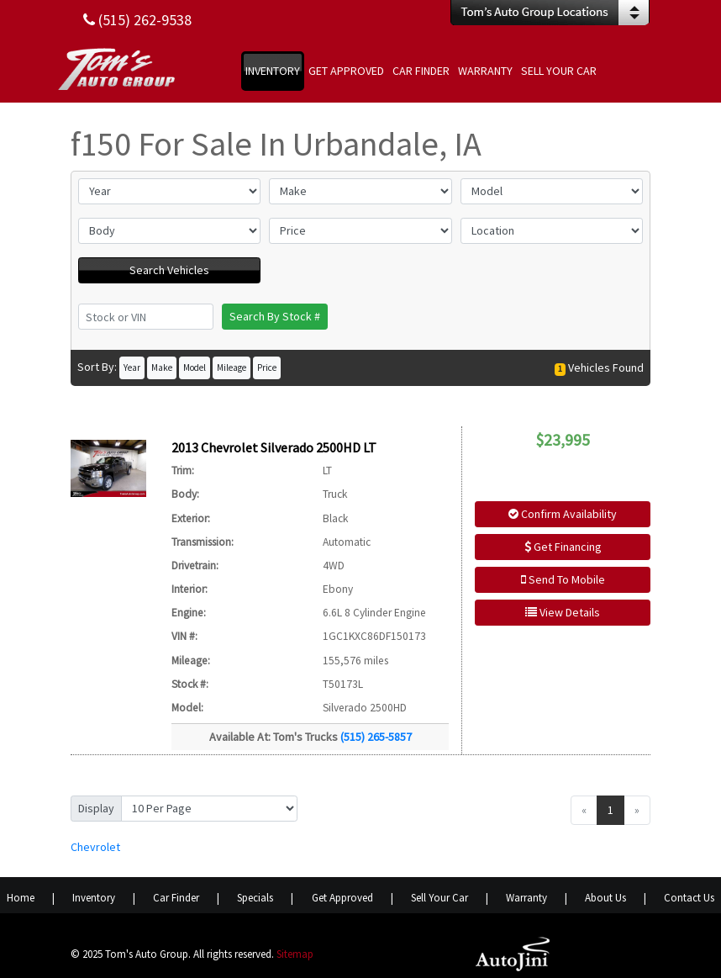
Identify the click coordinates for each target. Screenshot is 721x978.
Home (20, 898)
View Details (562, 612)
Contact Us (689, 898)
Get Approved (342, 898)
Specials (255, 898)
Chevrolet (95, 846)
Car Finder (176, 898)
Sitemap (294, 954)
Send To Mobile (563, 579)
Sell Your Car (439, 898)
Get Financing (563, 546)
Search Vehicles (169, 270)
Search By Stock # (274, 316)
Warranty (526, 898)
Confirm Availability (562, 513)
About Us (605, 898)
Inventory (93, 898)
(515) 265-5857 (376, 736)
